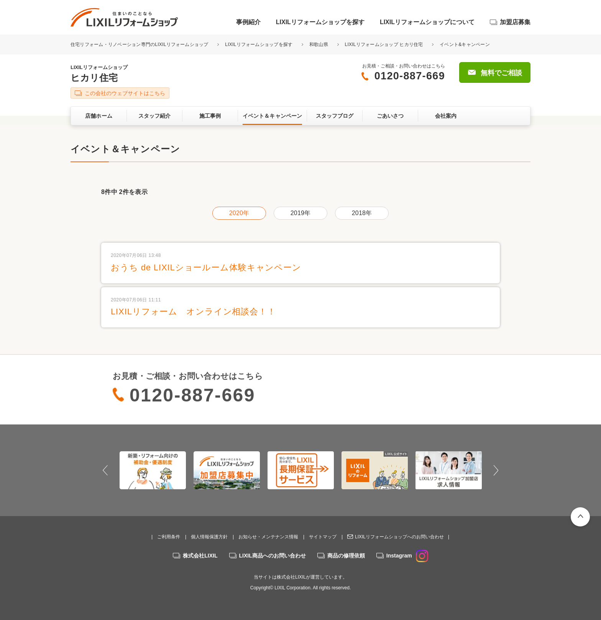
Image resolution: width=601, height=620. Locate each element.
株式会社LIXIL (200, 556)
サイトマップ (323, 536)
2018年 (362, 213)
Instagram (407, 556)
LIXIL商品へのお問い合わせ (272, 556)
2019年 (300, 213)
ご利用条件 (168, 536)
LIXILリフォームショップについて (427, 22)
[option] (153, 470)
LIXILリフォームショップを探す (320, 22)
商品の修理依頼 (346, 556)
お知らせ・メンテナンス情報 (268, 536)
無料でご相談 (501, 73)
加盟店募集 (515, 22)
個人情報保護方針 (209, 536)
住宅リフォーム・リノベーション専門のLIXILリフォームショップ (140, 44)
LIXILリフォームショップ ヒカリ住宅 (384, 44)
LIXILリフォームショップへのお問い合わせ (399, 536)
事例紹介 (248, 22)
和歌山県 (318, 44)
